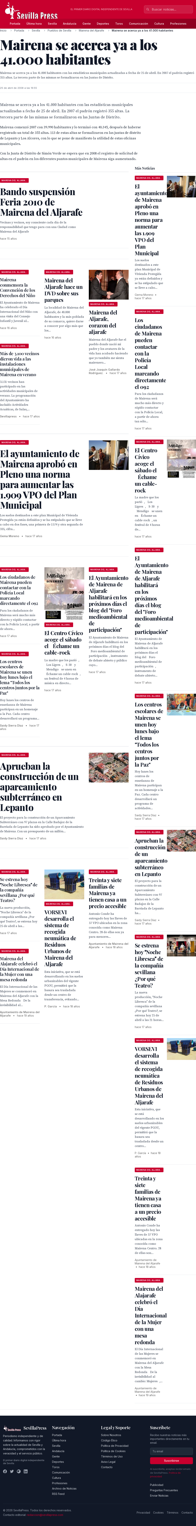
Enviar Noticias (159, 1495)
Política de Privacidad (114, 1445)
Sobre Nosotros (111, 1435)
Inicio (3, 30)
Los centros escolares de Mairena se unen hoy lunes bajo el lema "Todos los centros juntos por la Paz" (20, 677)
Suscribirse (171, 1460)
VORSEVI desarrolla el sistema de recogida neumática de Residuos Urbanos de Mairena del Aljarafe (60, 937)
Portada (15, 23)
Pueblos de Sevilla (59, 30)
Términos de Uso (112, 1456)
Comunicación (138, 23)
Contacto (107, 1467)
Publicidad (156, 1484)
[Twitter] (12, 1471)
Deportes (103, 23)
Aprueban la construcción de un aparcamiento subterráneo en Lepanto (151, 857)
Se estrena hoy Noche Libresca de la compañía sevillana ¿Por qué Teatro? (19, 889)
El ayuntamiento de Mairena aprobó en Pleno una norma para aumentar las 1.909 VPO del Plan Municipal (151, 220)
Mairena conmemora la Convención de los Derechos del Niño (17, 287)
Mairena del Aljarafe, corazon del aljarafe (103, 322)
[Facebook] (5, 1471)
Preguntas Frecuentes (164, 1490)
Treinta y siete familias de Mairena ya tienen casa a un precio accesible (107, 892)
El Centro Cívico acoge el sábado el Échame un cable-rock (63, 642)
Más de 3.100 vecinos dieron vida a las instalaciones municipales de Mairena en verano (19, 364)
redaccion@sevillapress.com (45, 1514)
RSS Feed (58, 1493)
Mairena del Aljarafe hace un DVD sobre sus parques (63, 290)
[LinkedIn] (26, 1471)
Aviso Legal (108, 1461)
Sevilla (52, 23)
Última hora (34, 23)
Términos (172, 1512)
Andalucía (69, 23)
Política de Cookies (113, 1451)
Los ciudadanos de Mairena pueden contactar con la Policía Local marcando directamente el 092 (19, 590)
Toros (119, 23)
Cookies (158, 1512)
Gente (86, 23)
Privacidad (143, 1512)
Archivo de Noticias (64, 1488)
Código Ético (109, 1440)
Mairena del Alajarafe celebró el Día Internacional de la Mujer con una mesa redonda (19, 969)
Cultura (159, 23)
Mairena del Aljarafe (91, 30)
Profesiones (178, 23)
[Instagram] (19, 1471)
